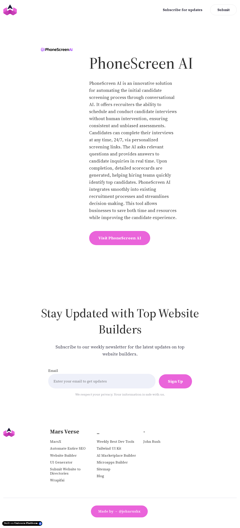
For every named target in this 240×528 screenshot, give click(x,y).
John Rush (151, 441)
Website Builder (63, 455)
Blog (100, 476)
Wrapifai (57, 480)
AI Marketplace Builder (116, 455)
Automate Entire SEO (68, 448)
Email (53, 370)
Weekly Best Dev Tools (115, 441)
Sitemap (103, 469)
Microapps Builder (112, 462)
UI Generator (61, 462)
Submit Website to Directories (65, 471)
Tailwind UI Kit (109, 448)
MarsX (55, 441)
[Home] (11, 10)
